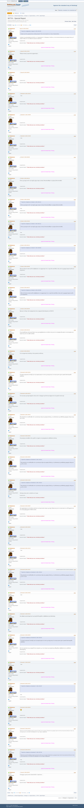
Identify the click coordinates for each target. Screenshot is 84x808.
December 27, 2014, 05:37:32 (25, 728)
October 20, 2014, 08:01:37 (25, 287)
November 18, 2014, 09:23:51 (25, 435)
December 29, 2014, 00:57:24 (25, 749)
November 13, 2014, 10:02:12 (25, 414)
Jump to (59, 797)
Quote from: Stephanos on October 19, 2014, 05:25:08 (31, 290)
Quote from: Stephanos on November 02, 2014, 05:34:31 (32, 637)
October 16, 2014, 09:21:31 (25, 245)
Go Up (9, 792)
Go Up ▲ (76, 805)
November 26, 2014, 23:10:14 (25, 548)
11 (26, 25)
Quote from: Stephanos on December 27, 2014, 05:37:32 (32, 752)
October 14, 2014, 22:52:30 (25, 199)
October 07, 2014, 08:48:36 (25, 157)
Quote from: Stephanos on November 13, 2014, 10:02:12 (32, 459)
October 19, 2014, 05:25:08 (25, 266)
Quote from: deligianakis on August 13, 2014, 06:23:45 (31, 31)
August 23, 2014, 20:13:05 (25, 51)
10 (25, 25)
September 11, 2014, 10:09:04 (26, 114)
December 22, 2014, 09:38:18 (25, 707)
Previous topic (68, 21)
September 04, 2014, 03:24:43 (26, 93)
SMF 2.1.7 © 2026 (9, 805)
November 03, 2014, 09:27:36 (25, 393)
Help (73, 805)
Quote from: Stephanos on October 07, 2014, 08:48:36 (31, 247)
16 (29, 25)
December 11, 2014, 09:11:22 (25, 613)
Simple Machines (15, 805)
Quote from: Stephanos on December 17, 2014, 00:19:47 (32, 686)
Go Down (9, 25)
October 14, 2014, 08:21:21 (25, 178)
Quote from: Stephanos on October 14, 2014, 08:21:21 (31, 202)
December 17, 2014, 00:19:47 (25, 662)
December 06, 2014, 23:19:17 (25, 569)
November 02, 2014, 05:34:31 (25, 372)
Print (75, 25)
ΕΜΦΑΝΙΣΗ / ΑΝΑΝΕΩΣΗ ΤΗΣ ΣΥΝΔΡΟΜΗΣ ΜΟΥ (67, 10)
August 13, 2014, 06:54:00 (24, 28)
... (28, 25)
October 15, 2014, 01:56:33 (25, 221)
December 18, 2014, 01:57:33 (25, 683)
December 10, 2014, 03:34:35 (25, 592)
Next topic (74, 21)
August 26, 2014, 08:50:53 (25, 72)
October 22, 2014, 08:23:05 (25, 308)
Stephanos (12, 28)
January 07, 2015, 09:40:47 (25, 772)
